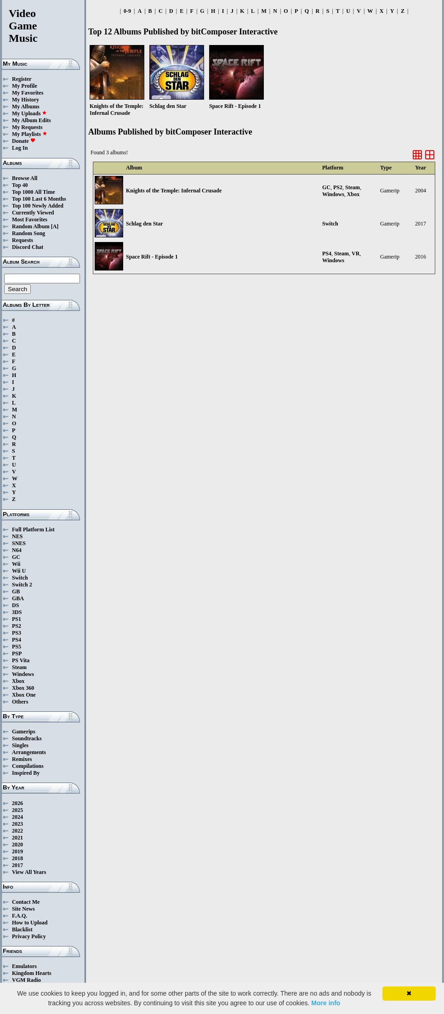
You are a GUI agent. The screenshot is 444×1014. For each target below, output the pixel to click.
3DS (17, 612)
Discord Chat (27, 247)
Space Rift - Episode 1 (152, 257)
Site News (23, 909)
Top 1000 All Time (33, 192)
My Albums (26, 106)
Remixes (22, 759)
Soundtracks (27, 738)
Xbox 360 (23, 688)
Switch (20, 578)
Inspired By (26, 773)
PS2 (16, 626)
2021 (17, 837)
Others (20, 702)
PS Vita (20, 660)
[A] (55, 226)
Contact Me (26, 902)
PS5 (16, 646)
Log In (20, 148)
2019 (17, 851)
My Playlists (29, 134)
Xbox (18, 681)
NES (17, 536)
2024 (17, 817)
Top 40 (20, 185)
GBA (18, 598)
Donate (23, 141)
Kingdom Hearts (31, 973)
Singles (20, 745)
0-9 (127, 11)
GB (16, 591)
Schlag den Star (144, 223)
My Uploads (29, 113)
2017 (17, 865)
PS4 (16, 640)
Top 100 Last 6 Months (39, 199)
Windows (23, 674)
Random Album (31, 226)
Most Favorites (29, 219)
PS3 (16, 633)
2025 (17, 810)
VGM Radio (26, 980)
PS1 (16, 619)
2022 (17, 831)
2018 (17, 858)
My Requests (27, 127)
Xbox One (24, 695)
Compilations (28, 766)
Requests (22, 240)
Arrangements (29, 752)
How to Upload (29, 922)
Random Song (28, 233)
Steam (19, 667)
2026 (17, 803)
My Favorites (27, 93)
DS (15, 605)
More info (325, 1003)
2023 (17, 824)
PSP (17, 653)
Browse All (24, 178)
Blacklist (22, 929)
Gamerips (23, 731)
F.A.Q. (19, 916)
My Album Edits (31, 120)
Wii (16, 564)
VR (355, 253)
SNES (19, 543)
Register (22, 79)
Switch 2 (22, 584)
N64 (17, 550)
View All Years (29, 872)
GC (16, 557)
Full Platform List (33, 529)
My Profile (24, 86)
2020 (17, 844)
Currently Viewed (33, 212)
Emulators (24, 966)
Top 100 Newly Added (37, 206)
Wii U (19, 571)
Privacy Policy (29, 936)
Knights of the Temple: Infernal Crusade (174, 190)
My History (25, 99)
